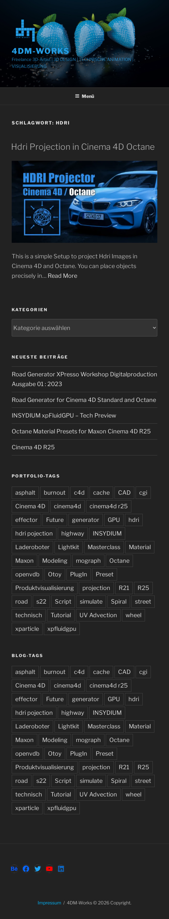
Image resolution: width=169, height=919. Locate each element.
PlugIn (78, 574)
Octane (119, 560)
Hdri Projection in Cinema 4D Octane (83, 147)
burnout (55, 492)
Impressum (49, 902)
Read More (62, 275)
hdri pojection (34, 533)
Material (140, 547)
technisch (28, 615)
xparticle (27, 628)
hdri (133, 519)
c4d (79, 492)
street (143, 601)
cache (101, 492)
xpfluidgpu (61, 628)
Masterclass (104, 547)
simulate (91, 601)
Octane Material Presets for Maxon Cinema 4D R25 (81, 431)
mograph (88, 560)
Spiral (119, 601)
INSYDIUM (107, 533)
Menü (84, 96)
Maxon (24, 560)
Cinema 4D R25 (33, 447)
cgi (143, 492)
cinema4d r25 (109, 506)
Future (55, 519)
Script (63, 601)
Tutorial (61, 615)
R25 (143, 587)
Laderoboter (32, 547)
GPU (114, 519)
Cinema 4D (30, 506)
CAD (124, 492)
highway (72, 533)
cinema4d (67, 506)
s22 (41, 601)
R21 (124, 587)
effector (26, 519)
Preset (105, 574)
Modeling (54, 560)
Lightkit (68, 547)
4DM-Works (41, 51)
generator (85, 519)
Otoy (55, 574)
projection (96, 587)
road (21, 601)
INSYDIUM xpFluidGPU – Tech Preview (64, 415)
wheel (133, 615)
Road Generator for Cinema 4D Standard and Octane (84, 399)
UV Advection (98, 615)
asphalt (25, 492)
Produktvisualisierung (44, 587)
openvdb (27, 574)
